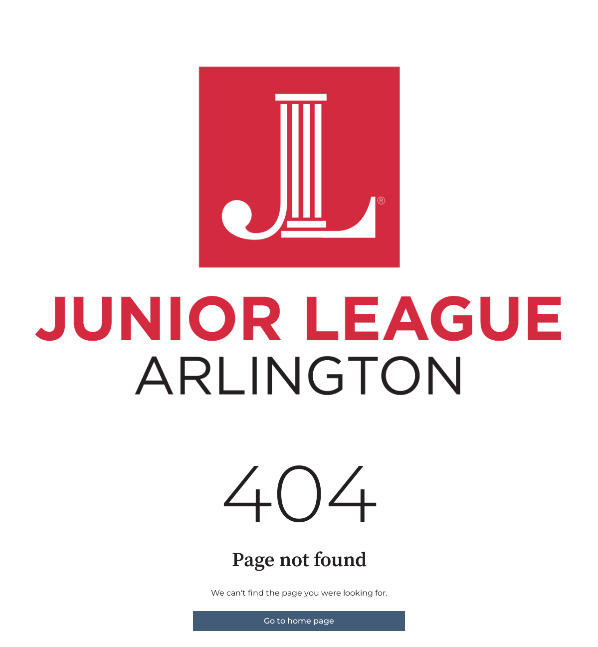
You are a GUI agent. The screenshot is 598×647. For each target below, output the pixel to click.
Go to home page (299, 621)
